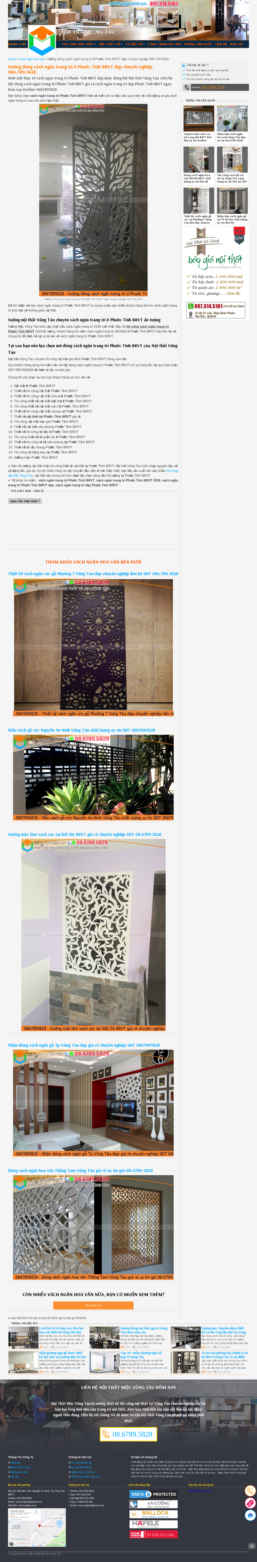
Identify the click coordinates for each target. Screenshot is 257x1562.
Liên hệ (221, 44)
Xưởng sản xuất (198, 44)
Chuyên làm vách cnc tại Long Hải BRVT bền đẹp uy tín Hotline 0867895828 (198, 138)
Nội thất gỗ (109, 44)
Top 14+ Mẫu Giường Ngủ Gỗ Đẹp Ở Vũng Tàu (141, 1355)
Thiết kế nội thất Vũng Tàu (85, 1476)
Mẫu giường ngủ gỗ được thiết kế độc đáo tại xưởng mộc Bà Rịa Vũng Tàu (62, 1357)
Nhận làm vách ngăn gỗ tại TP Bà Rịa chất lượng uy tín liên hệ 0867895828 (232, 221)
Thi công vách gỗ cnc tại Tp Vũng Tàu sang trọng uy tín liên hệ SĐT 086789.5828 (232, 179)
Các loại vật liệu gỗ (80, 1462)
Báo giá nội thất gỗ (80, 1467)
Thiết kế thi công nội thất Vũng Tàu (42, 41)
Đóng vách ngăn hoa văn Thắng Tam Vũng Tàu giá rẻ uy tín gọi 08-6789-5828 (80, 1170)
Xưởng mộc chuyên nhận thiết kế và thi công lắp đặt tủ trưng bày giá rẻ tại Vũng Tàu (223, 1332)
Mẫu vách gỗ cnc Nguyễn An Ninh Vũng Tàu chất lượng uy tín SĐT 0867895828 (81, 730)
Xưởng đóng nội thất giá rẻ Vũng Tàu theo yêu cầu (143, 1330)
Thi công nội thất (78, 44)
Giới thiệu (15, 1462)
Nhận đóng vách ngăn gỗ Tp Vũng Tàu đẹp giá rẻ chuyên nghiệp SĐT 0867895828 (84, 1045)
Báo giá (236, 44)
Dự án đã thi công (20, 1467)
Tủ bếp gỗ (133, 44)
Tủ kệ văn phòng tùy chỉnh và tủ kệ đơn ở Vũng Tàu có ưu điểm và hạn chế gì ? (224, 1357)
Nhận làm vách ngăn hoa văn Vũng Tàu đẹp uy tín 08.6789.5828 (231, 137)
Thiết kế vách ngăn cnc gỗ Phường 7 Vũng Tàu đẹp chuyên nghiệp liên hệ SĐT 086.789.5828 (93, 573)
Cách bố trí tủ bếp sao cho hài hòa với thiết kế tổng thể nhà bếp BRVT (61, 1332)
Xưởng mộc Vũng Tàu (82, 1472)
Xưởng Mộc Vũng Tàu (200, 1491)
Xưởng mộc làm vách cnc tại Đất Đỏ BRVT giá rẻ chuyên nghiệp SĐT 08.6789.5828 (84, 834)
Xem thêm (91, 1305)
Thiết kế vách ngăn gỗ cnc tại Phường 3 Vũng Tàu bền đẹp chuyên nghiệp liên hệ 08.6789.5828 (198, 223)
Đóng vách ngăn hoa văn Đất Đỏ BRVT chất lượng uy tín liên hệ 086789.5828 (197, 179)
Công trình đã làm (164, 44)
